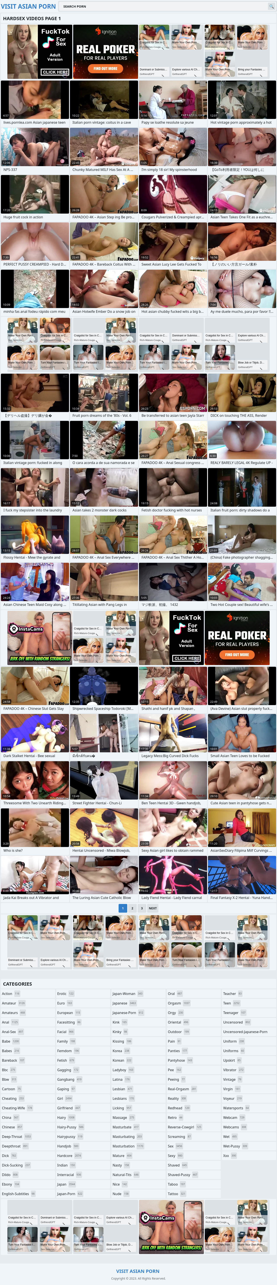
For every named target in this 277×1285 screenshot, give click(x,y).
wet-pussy (235, 1146)
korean (122, 1060)
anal (10, 1022)
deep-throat (17, 1136)
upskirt (232, 1060)
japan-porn (70, 1194)
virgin (232, 1089)
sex (175, 1146)
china (10, 1117)
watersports (236, 1108)
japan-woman (128, 993)
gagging (68, 1070)
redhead (179, 1108)
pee (175, 1070)
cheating (13, 1098)
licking (122, 1108)
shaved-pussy (183, 1174)
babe (11, 1041)
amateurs (14, 1012)
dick (9, 1155)
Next (153, 908)
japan (66, 1184)
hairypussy (70, 1136)
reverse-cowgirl (185, 1127)
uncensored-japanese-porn (245, 1032)
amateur (14, 1003)
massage (124, 1117)
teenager (234, 1012)
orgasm (179, 1003)
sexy (176, 1155)
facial (66, 1032)
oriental (178, 1022)
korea (121, 1051)
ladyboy (123, 1070)
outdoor (179, 1032)
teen (231, 1003)
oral (175, 993)
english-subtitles (19, 1194)
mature (122, 1155)
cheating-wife (17, 1108)
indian (66, 1165)
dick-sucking (16, 1165)
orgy (176, 1012)
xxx (230, 1155)
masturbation (128, 1146)
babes (11, 1051)
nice (120, 1184)
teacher (233, 993)
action (11, 993)
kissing (122, 1041)
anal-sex (13, 1032)
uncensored (237, 1022)
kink (120, 1022)
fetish (66, 1060)
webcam (234, 1117)
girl (65, 1098)
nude (121, 1194)
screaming (180, 1136)
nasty (121, 1165)
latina (122, 1079)
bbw (9, 1079)
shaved (178, 1165)
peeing (177, 1079)
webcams (235, 1127)
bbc (9, 1070)
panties (178, 1051)
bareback (13, 1060)
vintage (232, 1079)
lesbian (123, 1089)
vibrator (234, 1070)
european (69, 1012)
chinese (12, 1127)
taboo (177, 1184)
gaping (66, 1089)
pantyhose (180, 1060)
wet (230, 1136)
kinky (120, 1032)
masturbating (128, 1136)
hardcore (69, 1155)
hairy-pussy (71, 1127)
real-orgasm (182, 1089)
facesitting (69, 1022)
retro (176, 1117)
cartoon (12, 1089)
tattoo (177, 1194)
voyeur (233, 1098)
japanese (125, 1003)
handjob (68, 1146)
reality (177, 1098)
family (66, 1041)
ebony (11, 1184)
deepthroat (15, 1146)
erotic (66, 993)
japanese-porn (128, 1012)
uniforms (234, 1051)
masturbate (126, 1127)
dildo (10, 1174)
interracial (69, 1174)
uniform (234, 1041)
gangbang (70, 1079)
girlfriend (69, 1108)
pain (175, 1041)
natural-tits (126, 1174)
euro (65, 1003)
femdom (68, 1051)
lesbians (124, 1098)
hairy (66, 1117)
